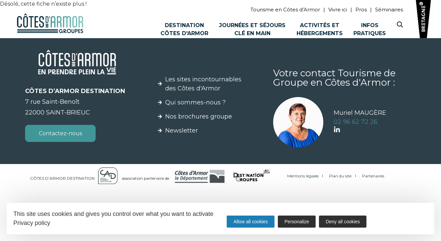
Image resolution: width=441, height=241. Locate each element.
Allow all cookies (250, 221)
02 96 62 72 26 (355, 122)
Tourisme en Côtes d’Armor (285, 9)
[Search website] (400, 25)
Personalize (297, 221)
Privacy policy (31, 223)
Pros (361, 9)
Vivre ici (337, 9)
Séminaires (389, 9)
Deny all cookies (343, 221)
